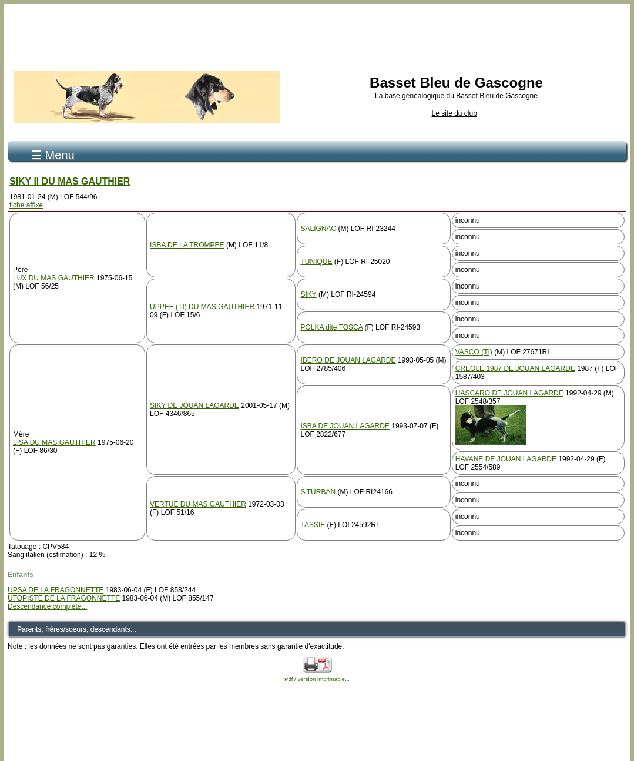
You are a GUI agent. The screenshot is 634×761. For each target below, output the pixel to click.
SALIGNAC (318, 228)
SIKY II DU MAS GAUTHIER (69, 181)
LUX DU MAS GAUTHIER (54, 278)
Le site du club (454, 113)
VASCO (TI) (473, 352)
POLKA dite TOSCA (331, 327)
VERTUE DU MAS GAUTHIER (198, 504)
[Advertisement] (317, 34)
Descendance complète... (47, 606)
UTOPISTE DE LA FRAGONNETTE (64, 598)
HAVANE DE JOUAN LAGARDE (505, 459)
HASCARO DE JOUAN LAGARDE (509, 393)
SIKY (308, 294)
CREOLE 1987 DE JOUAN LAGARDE (515, 368)
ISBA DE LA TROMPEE (187, 245)
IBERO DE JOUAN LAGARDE (347, 360)
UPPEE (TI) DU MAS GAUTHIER (202, 307)
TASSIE (312, 525)
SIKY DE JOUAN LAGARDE (194, 405)
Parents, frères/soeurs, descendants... (76, 629)
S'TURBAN (318, 492)
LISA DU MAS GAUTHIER (54, 442)
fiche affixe (26, 205)
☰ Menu (53, 155)
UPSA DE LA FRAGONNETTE (55, 590)
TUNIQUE (316, 261)
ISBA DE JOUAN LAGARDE (344, 426)
